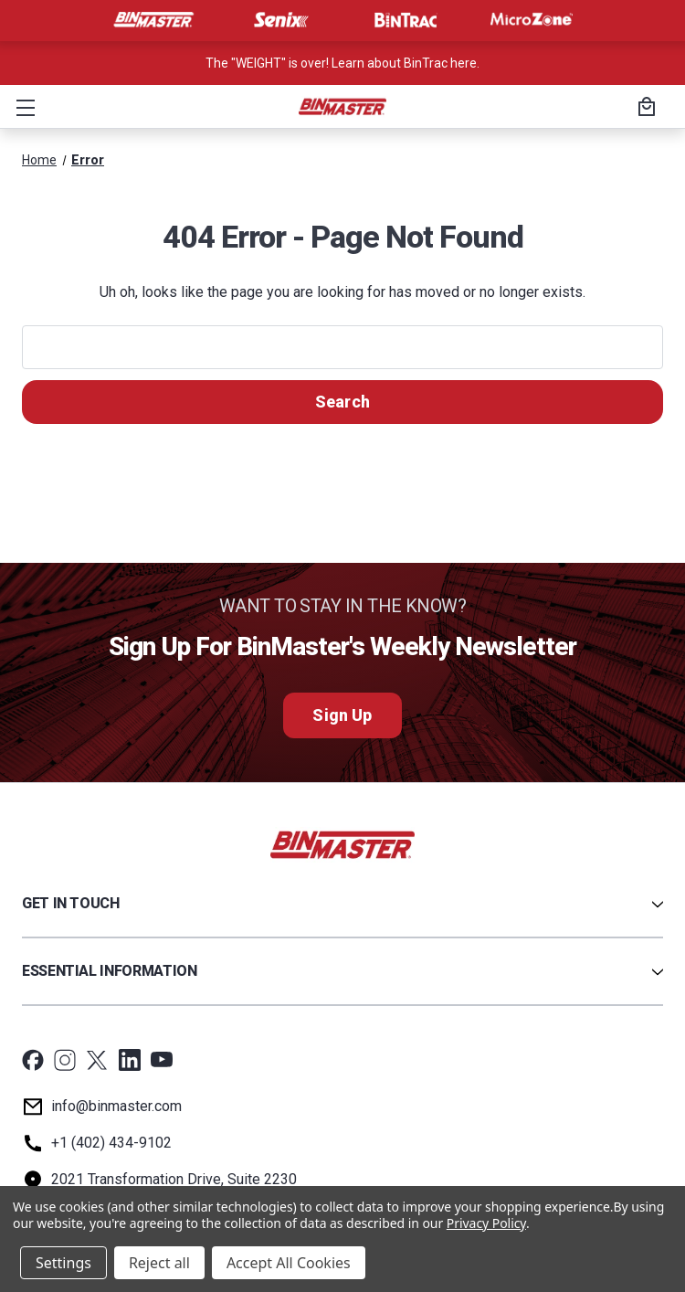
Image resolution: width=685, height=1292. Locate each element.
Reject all (159, 1263)
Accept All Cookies (289, 1263)
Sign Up (342, 715)
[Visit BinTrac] (405, 20)
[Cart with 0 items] (644, 109)
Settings (63, 1263)
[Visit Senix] (279, 20)
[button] (22, 107)
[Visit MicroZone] (532, 20)
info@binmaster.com (116, 1106)
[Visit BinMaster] (153, 20)
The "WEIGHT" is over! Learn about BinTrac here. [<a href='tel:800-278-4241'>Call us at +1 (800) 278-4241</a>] (343, 63)
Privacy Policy (486, 1223)
